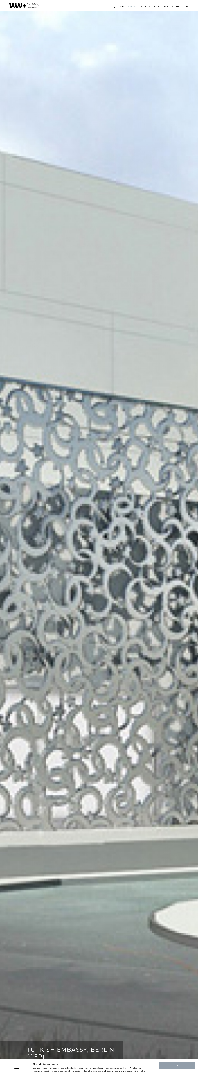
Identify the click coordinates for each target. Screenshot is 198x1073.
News (122, 7)
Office (157, 7)
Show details (39, 1068)
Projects (133, 7)
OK (177, 1052)
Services (145, 7)
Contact (176, 7)
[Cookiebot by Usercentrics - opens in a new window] (16, 1068)
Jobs (166, 7)
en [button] (188, 7)
